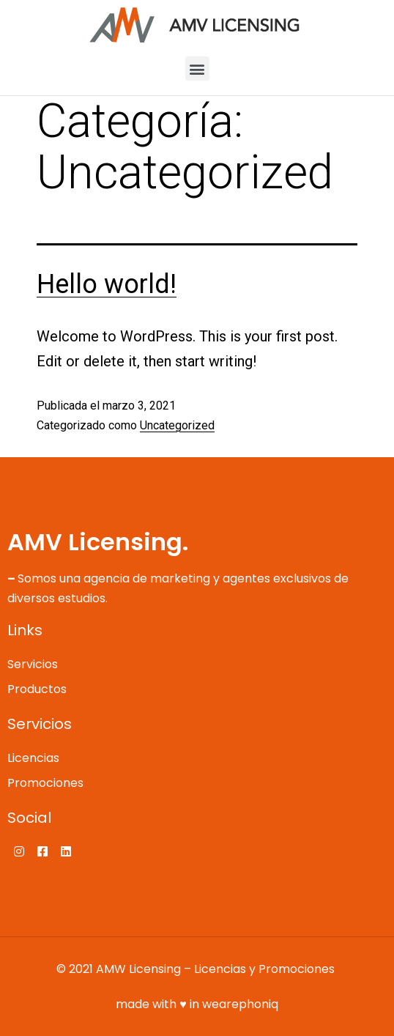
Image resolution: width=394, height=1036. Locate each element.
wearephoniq (240, 1004)
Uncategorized (177, 425)
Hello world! (106, 284)
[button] (197, 68)
